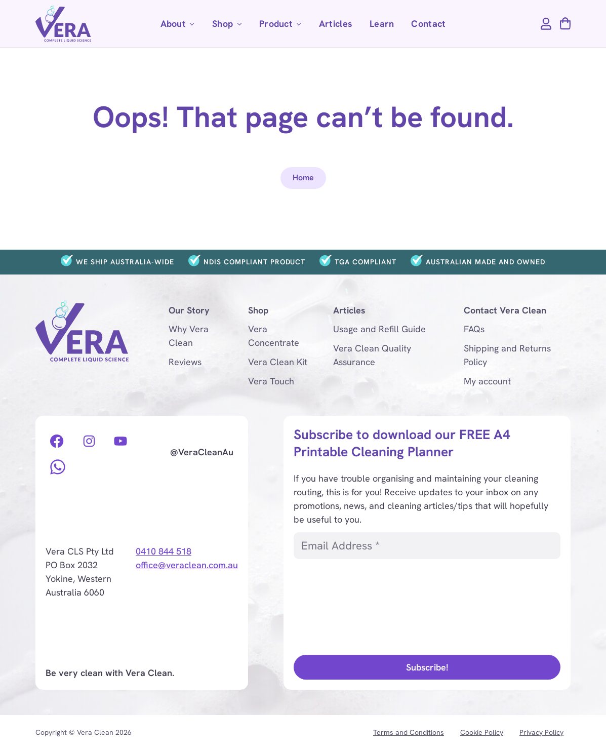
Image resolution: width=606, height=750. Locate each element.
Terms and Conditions (408, 732)
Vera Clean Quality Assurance (372, 355)
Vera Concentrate (273, 335)
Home (303, 177)
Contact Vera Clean (505, 310)
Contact (428, 23)
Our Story (189, 310)
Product (282, 26)
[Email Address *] (427, 545)
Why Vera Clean (189, 335)
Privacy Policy (541, 732)
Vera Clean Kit (277, 362)
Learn (382, 23)
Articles (335, 23)
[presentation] (335, 605)
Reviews (185, 362)
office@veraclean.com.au (187, 565)
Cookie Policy (481, 732)
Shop (229, 26)
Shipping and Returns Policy (507, 355)
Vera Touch (271, 381)
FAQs (474, 329)
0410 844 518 (163, 551)
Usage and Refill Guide (379, 329)
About (179, 26)
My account (487, 381)
